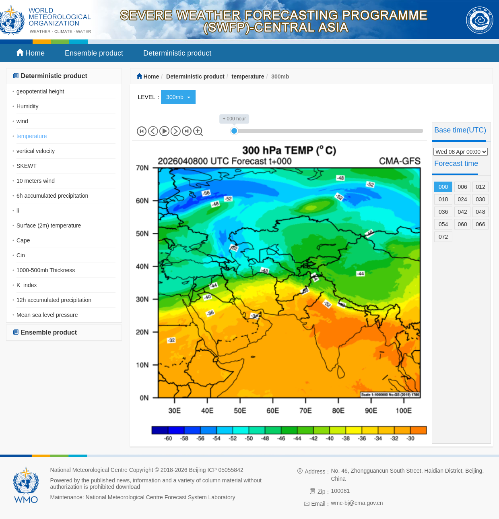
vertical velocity (35, 151)
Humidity (27, 106)
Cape (23, 240)
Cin (20, 255)
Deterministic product (177, 53)
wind (22, 121)
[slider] (234, 131)
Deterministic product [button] (49, 75)
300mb (178, 97)
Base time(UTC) (460, 130)
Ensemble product (94, 53)
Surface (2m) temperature (48, 225)
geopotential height (40, 91)
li (17, 210)
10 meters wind (35, 181)
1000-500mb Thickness (45, 270)
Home (30, 53)
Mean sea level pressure (47, 315)
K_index (26, 285)
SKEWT (26, 166)
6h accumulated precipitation (52, 195)
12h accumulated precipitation (53, 300)
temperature (31, 136)
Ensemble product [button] (44, 332)
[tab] (64, 76)
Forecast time (456, 163)
